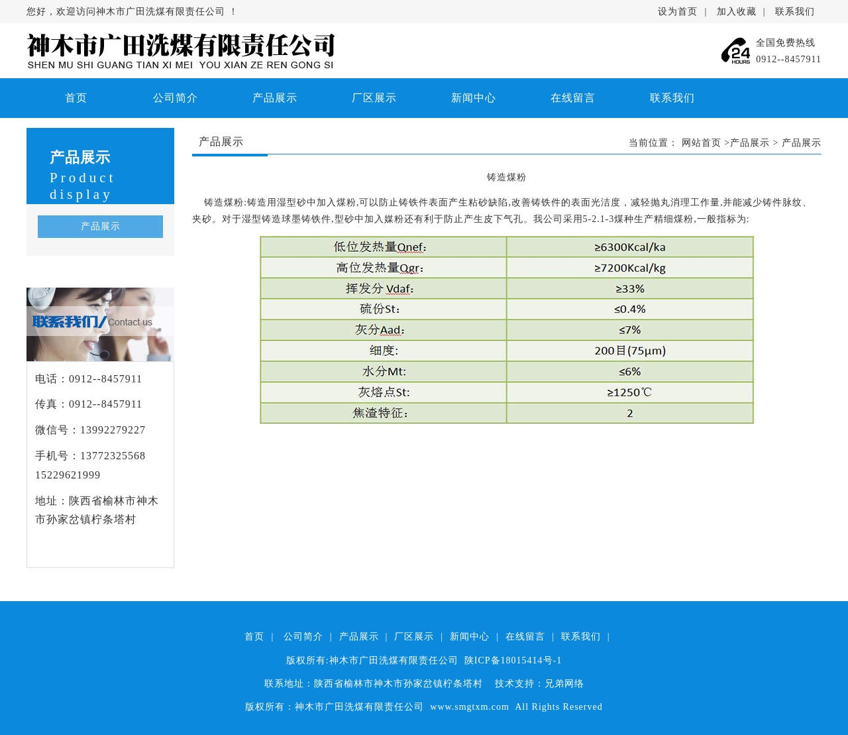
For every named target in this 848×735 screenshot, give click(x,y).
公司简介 (175, 97)
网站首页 (701, 143)
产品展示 (274, 97)
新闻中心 (473, 97)
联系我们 (795, 12)
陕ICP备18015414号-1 (513, 660)
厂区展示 (374, 97)
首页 (76, 97)
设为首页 (678, 12)
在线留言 (573, 97)
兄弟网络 (564, 684)
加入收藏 (737, 12)
